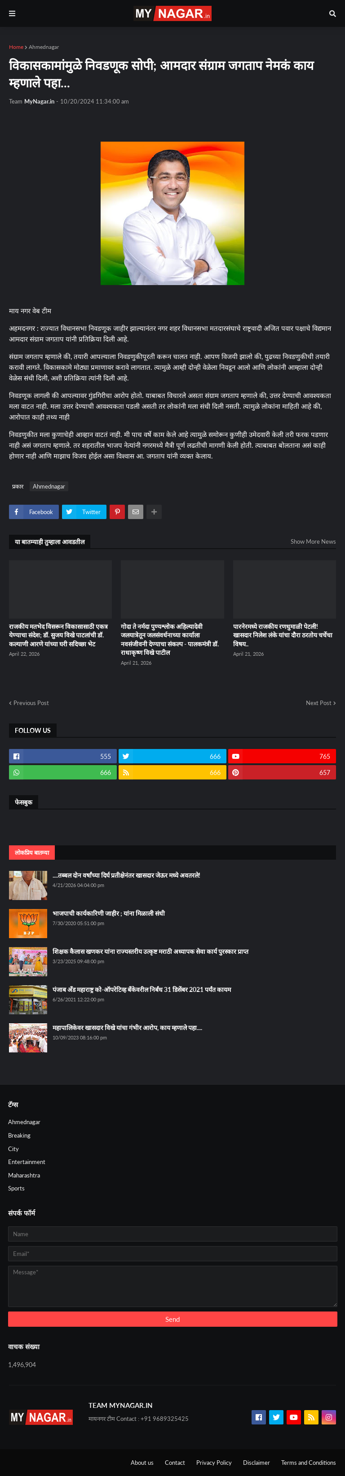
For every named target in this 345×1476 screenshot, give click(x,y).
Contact (175, 1462)
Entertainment (26, 1161)
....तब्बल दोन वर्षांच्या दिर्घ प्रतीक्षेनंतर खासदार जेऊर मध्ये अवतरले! (126, 875)
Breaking (19, 1135)
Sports (16, 1188)
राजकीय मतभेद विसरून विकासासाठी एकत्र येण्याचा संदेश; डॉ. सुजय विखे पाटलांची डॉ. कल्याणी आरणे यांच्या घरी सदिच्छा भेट (58, 635)
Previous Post (31, 702)
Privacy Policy (214, 1462)
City (13, 1148)
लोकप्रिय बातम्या (32, 852)
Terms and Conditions (308, 1462)
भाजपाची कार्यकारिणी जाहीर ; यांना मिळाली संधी (109, 913)
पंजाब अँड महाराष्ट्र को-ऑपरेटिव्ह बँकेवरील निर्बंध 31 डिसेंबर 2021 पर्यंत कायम (142, 989)
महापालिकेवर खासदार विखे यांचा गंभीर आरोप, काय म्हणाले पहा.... (127, 1027)
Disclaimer (256, 1462)
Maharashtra (24, 1175)
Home (16, 46)
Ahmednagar (44, 46)
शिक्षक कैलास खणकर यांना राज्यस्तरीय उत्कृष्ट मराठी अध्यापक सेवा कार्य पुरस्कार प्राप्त (150, 951)
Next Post (319, 702)
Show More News (313, 541)
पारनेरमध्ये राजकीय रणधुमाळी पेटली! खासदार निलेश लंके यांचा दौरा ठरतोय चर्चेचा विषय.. (282, 635)
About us (142, 1462)
